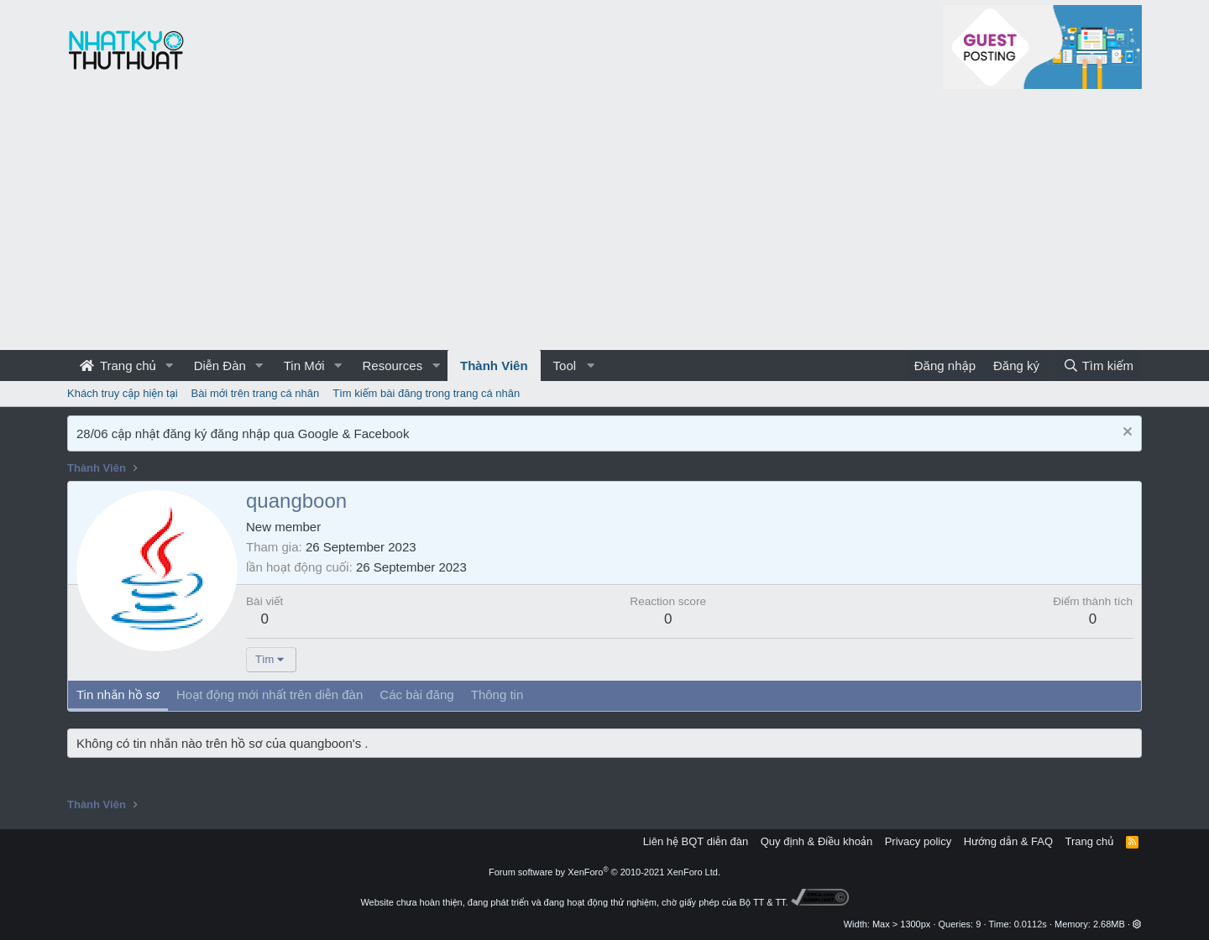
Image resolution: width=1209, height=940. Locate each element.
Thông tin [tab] (497, 694)
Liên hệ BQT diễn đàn (696, 841)
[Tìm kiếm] (1098, 365)
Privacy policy (918, 841)
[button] (169, 365)
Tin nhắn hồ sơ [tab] (118, 694)
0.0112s (1030, 924)
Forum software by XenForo (604, 872)
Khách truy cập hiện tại (122, 393)
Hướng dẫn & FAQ (1008, 841)
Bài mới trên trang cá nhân (255, 393)
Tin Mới (304, 365)
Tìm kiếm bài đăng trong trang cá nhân (426, 393)
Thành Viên (494, 365)
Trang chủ (118, 365)
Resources (392, 365)
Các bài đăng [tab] (416, 694)
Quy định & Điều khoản (816, 841)
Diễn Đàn (220, 365)
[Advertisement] (604, 224)
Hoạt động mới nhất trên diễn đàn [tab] (269, 694)
